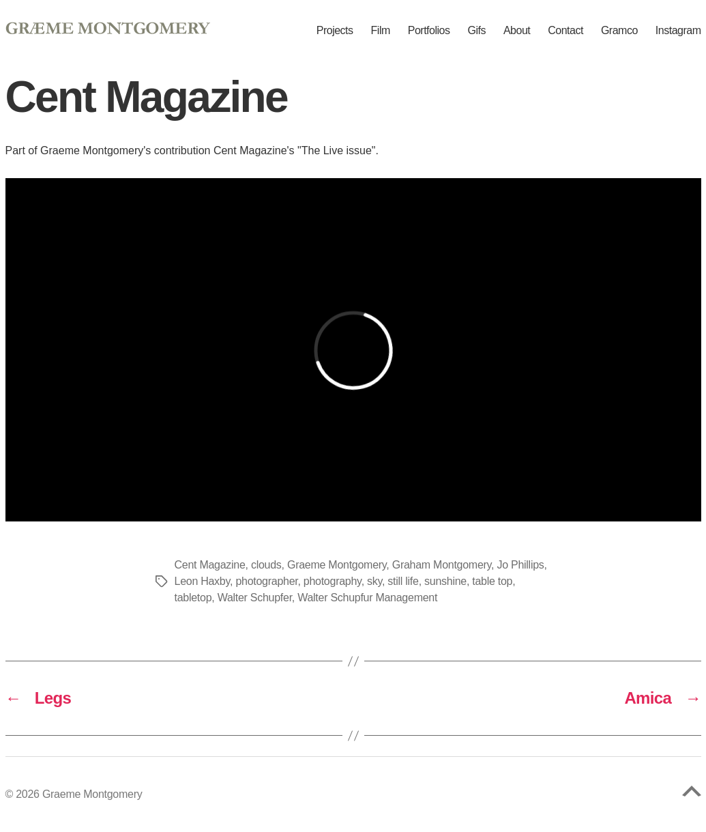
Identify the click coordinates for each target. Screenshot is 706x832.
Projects (335, 30)
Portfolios (429, 30)
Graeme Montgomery (336, 565)
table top (492, 581)
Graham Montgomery (441, 565)
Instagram (678, 30)
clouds (266, 565)
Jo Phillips (520, 565)
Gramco (619, 30)
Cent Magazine (210, 565)
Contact (565, 30)
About (516, 30)
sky (374, 581)
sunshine (445, 581)
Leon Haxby (203, 581)
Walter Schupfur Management (367, 597)
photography (333, 581)
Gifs (476, 30)
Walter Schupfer (255, 597)
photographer (266, 581)
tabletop (193, 597)
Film (380, 30)
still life (402, 581)
